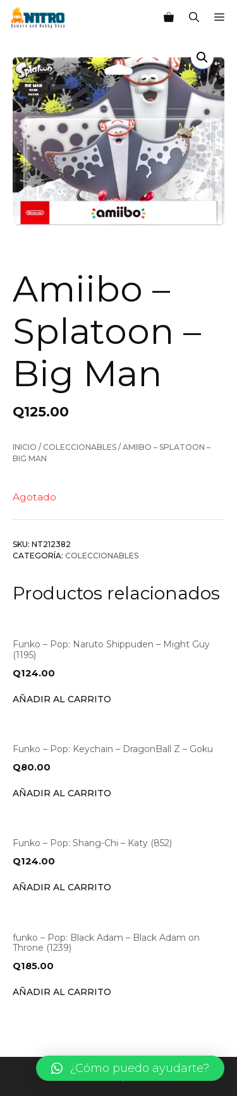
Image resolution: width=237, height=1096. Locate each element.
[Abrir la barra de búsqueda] (194, 17)
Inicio (25, 447)
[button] (130, 1068)
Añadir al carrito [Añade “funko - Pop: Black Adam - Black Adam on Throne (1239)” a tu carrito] (62, 992)
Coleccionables (79, 447)
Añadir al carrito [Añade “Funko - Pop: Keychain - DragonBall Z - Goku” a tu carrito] (62, 793)
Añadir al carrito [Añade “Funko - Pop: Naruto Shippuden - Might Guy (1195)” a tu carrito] (62, 699)
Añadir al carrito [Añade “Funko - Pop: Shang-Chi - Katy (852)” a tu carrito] (62, 887)
